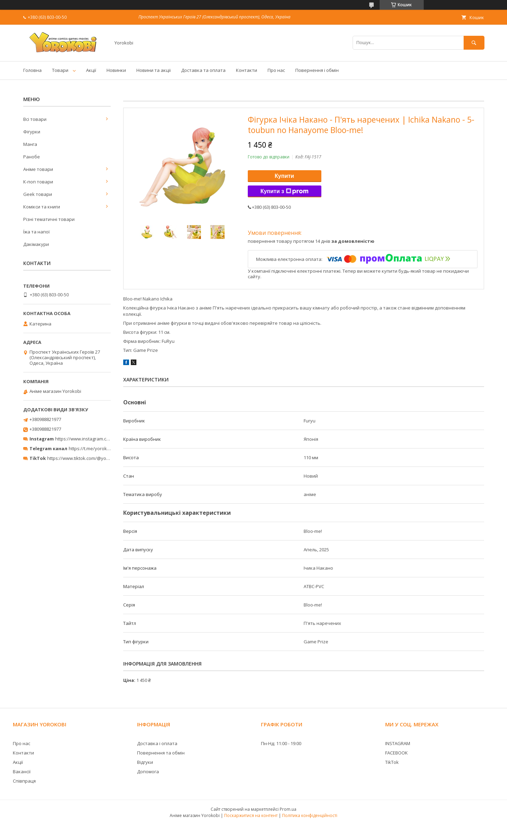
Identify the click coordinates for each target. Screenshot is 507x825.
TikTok (392, 762)
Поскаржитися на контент (251, 815)
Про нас (276, 70)
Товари (60, 70)
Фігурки (31, 132)
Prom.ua (288, 809)
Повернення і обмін (317, 70)
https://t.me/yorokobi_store (98, 448)
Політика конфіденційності (309, 815)
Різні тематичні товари (49, 219)
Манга (30, 144)
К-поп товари (38, 182)
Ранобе (31, 157)
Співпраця (24, 781)
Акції (91, 70)
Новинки (116, 70)
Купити (284, 176)
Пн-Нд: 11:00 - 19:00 (281, 743)
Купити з (284, 191)
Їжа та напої (36, 232)
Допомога (148, 771)
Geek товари (37, 194)
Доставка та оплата (203, 70)
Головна (32, 70)
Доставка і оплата (157, 743)
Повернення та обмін (161, 753)
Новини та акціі (153, 70)
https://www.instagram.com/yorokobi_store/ (101, 439)
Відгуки (145, 762)
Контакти (246, 70)
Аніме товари (38, 169)
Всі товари (35, 119)
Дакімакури (36, 244)
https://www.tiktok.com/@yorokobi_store (90, 458)
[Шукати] (474, 42)
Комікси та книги (41, 207)
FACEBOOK (396, 753)
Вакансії (22, 771)
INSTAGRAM (397, 743)
